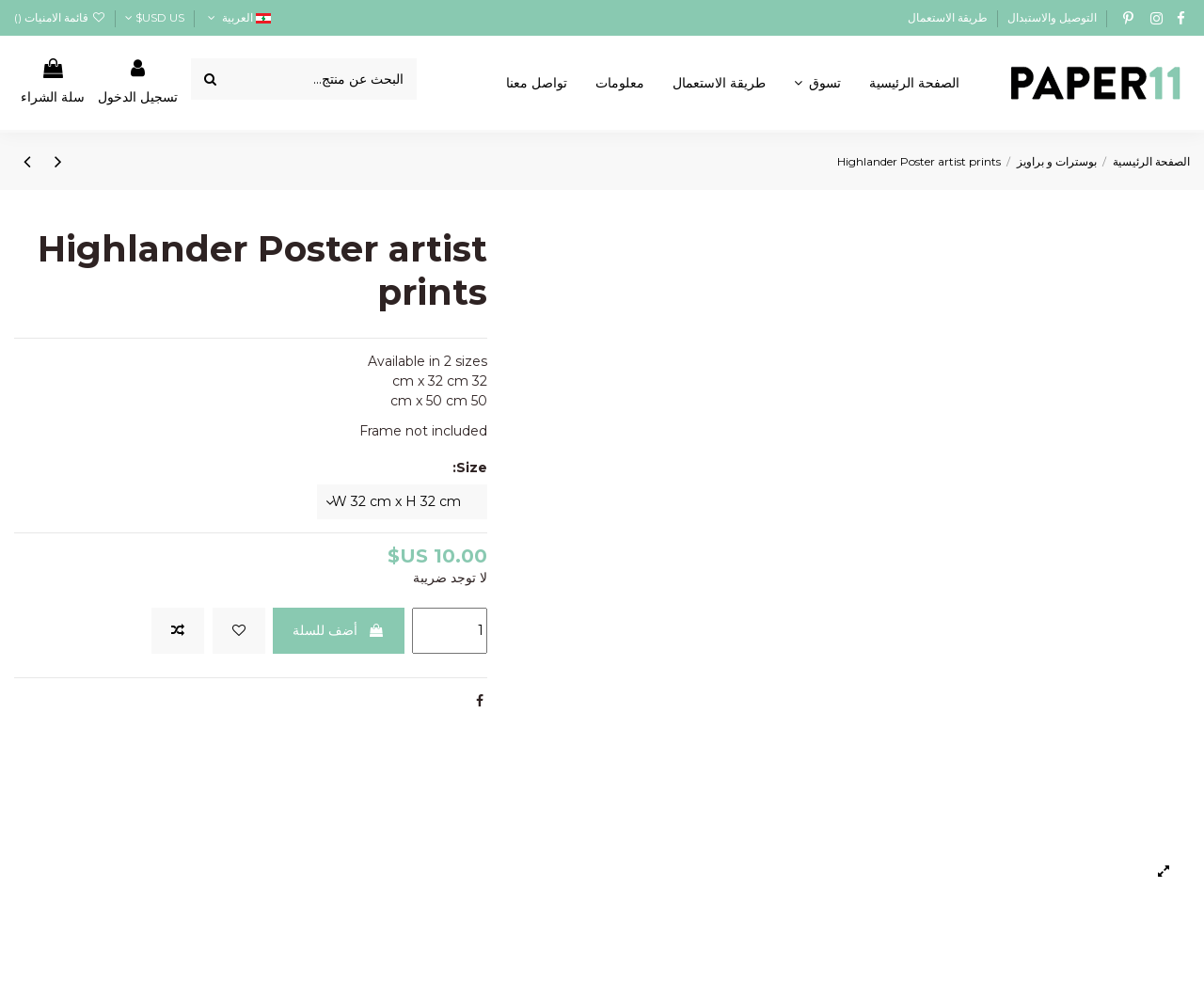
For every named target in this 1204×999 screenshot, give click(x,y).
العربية (237, 17)
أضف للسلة (339, 630)
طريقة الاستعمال (948, 17)
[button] (817, 83)
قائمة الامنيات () (59, 17)
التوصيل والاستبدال (1051, 17)
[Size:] (402, 501)
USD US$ (154, 17)
